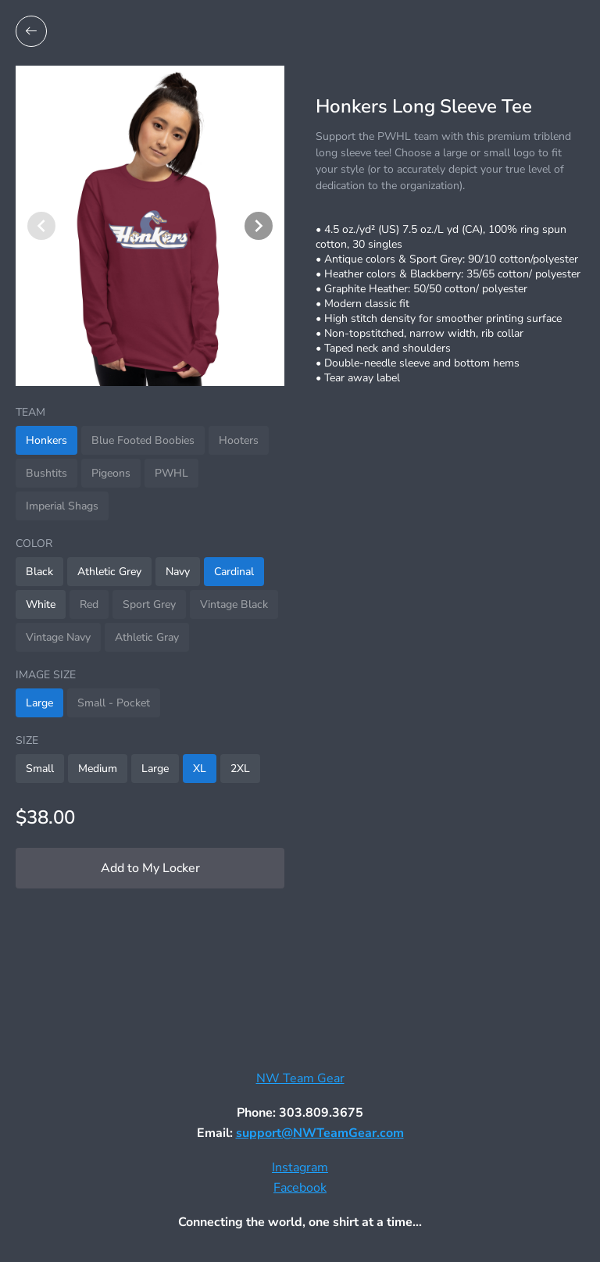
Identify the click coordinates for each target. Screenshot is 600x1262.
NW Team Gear (300, 1078)
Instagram (300, 1167)
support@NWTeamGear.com (320, 1133)
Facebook (300, 1187)
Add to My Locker (150, 868)
